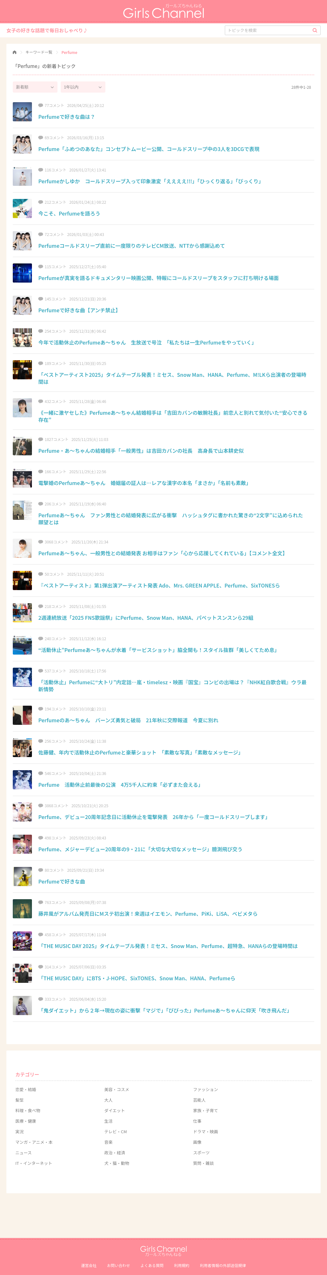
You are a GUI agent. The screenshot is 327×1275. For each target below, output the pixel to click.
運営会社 (88, 1265)
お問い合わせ (118, 1265)
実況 (19, 1131)
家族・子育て (205, 1110)
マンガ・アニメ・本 (34, 1142)
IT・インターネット (33, 1163)
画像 (197, 1142)
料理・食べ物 (27, 1110)
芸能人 (199, 1100)
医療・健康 (25, 1121)
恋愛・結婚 (25, 1089)
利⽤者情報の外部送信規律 (223, 1265)
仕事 (197, 1121)
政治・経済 (114, 1153)
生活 (108, 1121)
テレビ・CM (115, 1131)
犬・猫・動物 (116, 1163)
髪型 (19, 1100)
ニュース (23, 1153)
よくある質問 (152, 1265)
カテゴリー (27, 1074)
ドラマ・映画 (205, 1131)
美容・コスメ (116, 1089)
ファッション (205, 1089)
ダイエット (114, 1110)
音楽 (108, 1142)
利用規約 (181, 1265)
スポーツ (201, 1153)
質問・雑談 (203, 1163)
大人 (108, 1100)
